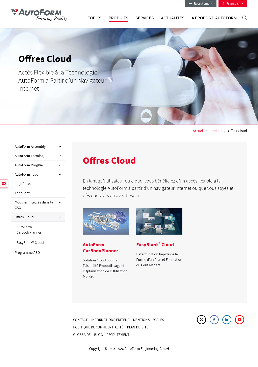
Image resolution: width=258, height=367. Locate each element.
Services (144, 18)
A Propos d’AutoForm (214, 18)
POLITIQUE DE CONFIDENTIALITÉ (98, 327)
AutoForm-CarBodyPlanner (29, 229)
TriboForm (23, 193)
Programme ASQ (27, 252)
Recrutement (200, 3)
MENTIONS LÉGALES (148, 319)
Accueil (198, 130)
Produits (118, 18)
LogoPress (23, 183)
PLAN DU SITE (137, 327)
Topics (94, 18)
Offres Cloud (24, 217)
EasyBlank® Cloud (30, 242)
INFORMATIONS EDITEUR (110, 319)
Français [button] (233, 3)
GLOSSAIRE (82, 334)
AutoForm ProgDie (29, 165)
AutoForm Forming (29, 155)
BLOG (98, 334)
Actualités (172, 18)
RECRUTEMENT (117, 334)
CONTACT (80, 319)
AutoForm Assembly (30, 146)
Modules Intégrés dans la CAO (34, 205)
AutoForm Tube (26, 174)
